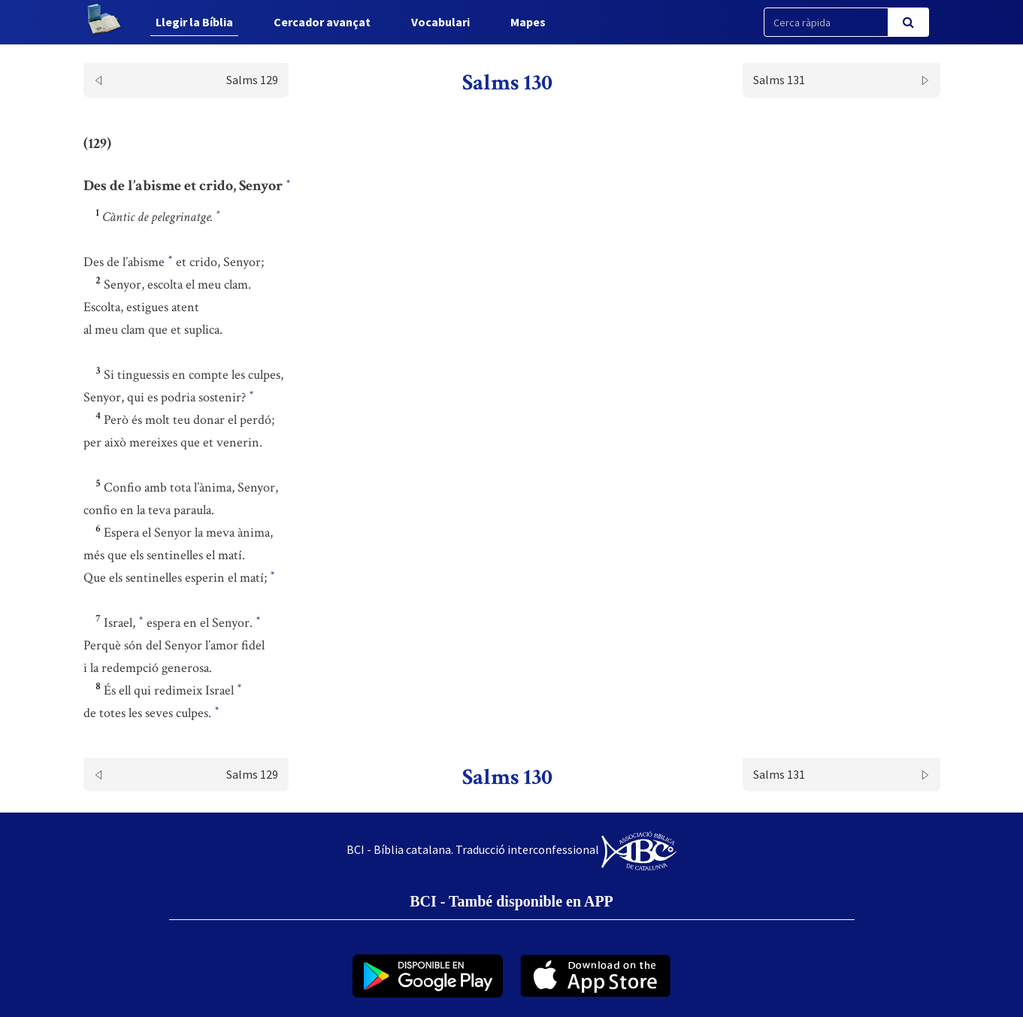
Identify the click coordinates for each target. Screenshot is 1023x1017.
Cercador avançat (322, 21)
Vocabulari (440, 21)
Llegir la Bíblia (194, 21)
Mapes (528, 21)
